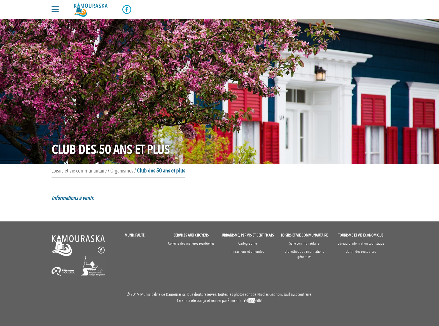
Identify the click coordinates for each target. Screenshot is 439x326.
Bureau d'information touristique (360, 243)
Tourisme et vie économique (360, 235)
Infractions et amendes (248, 251)
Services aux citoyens (191, 235)
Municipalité (134, 235)
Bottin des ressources (361, 251)
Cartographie (247, 243)
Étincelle (245, 300)
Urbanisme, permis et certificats (248, 235)
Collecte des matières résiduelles (191, 243)
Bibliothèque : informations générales (304, 254)
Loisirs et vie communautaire (304, 235)
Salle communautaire (304, 243)
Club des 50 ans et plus (161, 170)
